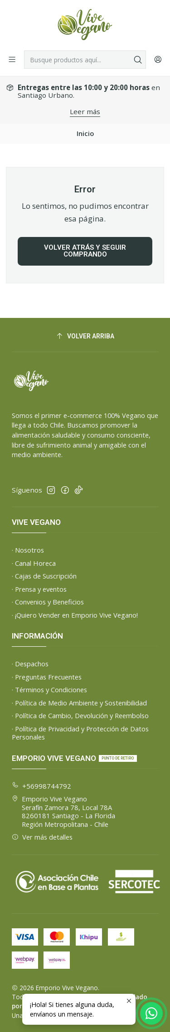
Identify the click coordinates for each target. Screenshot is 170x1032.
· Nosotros (28, 549)
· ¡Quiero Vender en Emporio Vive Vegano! (75, 614)
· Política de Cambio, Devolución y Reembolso (80, 715)
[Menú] (12, 59)
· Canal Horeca (34, 563)
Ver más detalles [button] (42, 836)
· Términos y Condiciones (49, 689)
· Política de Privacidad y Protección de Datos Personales (80, 733)
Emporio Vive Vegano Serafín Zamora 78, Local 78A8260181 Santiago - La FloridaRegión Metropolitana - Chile (64, 811)
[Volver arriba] (85, 336)
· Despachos (30, 663)
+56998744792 (42, 785)
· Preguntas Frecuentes (47, 676)
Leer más (85, 111)
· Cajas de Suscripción (44, 575)
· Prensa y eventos (39, 589)
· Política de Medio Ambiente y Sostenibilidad (79, 702)
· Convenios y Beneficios (48, 601)
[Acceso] (157, 59)
